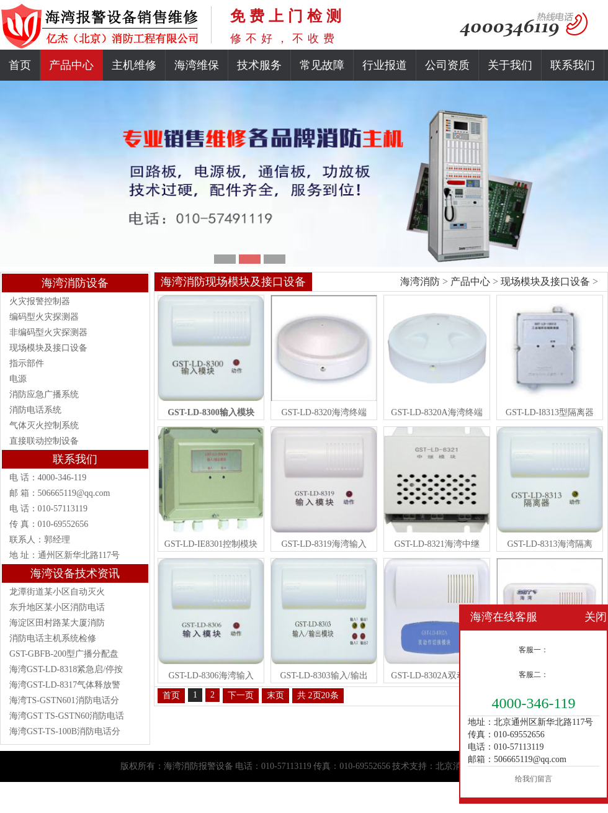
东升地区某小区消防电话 (57, 607)
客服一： (533, 649)
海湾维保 (196, 65)
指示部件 (26, 363)
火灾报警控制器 (39, 301)
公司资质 (447, 65)
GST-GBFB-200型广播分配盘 (63, 653)
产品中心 (71, 65)
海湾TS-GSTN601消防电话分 (64, 700)
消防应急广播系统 (44, 394)
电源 (18, 379)
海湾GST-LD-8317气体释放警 (64, 684)
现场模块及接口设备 (48, 348)
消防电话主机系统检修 (52, 638)
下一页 (241, 695)
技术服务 (259, 65)
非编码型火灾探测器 (48, 332)
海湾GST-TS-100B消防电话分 (64, 731)
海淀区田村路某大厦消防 (57, 622)
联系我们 (572, 65)
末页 (275, 695)
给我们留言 (533, 779)
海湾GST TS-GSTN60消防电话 (66, 716)
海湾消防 (420, 281)
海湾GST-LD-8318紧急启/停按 (66, 669)
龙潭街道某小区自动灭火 (57, 591)
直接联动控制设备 (44, 441)
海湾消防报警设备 (198, 766)
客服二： (533, 674)
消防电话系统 (35, 410)
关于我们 (510, 65)
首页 (20, 65)
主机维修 (134, 65)
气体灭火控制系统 (44, 425)
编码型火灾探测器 (44, 316)
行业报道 (384, 65)
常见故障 (322, 65)
